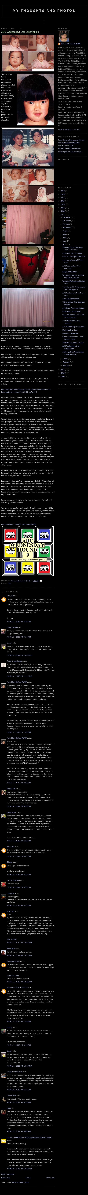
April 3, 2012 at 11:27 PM (19, 676)
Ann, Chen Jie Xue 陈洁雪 (20, 581)
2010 (63, 373)
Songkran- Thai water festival (73, 308)
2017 (63, 197)
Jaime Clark (11, 1095)
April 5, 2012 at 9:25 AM (19, 1102)
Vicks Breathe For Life (70, 299)
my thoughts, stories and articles (70, 152)
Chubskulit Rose (13, 961)
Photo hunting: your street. (72, 253)
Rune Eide (11, 948)
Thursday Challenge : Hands (73, 343)
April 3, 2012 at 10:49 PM (19, 655)
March (65, 359)
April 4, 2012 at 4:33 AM (19, 841)
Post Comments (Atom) (20, 1182)
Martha (9, 1027)
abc (9, 583)
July (64, 234)
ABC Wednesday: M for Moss (73, 327)
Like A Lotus (11, 939)
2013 (63, 211)
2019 (63, 191)
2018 (63, 194)
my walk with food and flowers (69, 149)
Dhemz (9, 862)
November (67, 221)
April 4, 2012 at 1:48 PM (19, 1021)
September (67, 227)
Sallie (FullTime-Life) (15, 1072)
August (66, 231)
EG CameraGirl (13, 880)
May (65, 241)
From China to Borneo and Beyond (71, 140)
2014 (63, 208)
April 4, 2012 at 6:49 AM (19, 905)
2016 (63, 201)
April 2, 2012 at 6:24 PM (19, 637)
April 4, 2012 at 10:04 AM (19, 943)
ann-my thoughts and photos (69, 143)
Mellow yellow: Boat (69, 330)
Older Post (50, 1178)
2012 (63, 214)
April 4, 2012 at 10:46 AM (19, 982)
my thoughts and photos (44, 11)
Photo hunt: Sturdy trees (71, 311)
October (66, 224)
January (66, 365)
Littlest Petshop (13, 976)
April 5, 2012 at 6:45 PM (19, 1131)
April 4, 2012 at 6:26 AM (19, 887)
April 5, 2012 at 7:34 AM (19, 1090)
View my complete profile (69, 129)
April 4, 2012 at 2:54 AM (19, 732)
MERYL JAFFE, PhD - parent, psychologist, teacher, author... (30, 1137)
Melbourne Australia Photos (17, 987)
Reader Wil (11, 789)
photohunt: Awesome (70, 333)
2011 (63, 370)
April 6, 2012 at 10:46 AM (19, 1168)
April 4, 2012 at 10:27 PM (19, 1066)
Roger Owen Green (14, 661)
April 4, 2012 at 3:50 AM (19, 806)
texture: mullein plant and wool (73, 257)
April (65, 244)
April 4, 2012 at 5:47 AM (19, 856)
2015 (63, 204)
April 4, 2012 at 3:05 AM (19, 783)
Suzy (9, 1108)
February (66, 362)
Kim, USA (10, 847)
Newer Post (5, 1178)
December (67, 217)
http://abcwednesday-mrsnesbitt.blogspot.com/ (18, 524)
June (65, 238)
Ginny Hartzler (12, 627)
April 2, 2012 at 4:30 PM (19, 621)
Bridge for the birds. (69, 272)
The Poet (10, 911)
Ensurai (10, 596)
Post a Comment (7, 1174)
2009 (63, 376)
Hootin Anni (11, 812)
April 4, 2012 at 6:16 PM (19, 1045)
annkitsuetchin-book (65, 146)
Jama (9, 643)
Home (28, 1178)
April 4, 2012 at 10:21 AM (19, 955)
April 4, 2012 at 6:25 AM (19, 874)
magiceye (10, 893)
